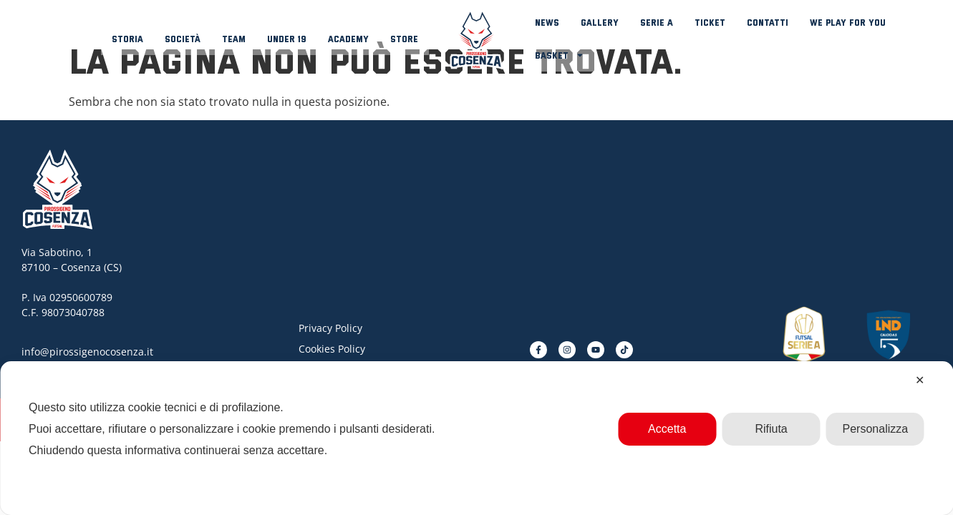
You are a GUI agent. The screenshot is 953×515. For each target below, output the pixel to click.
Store (404, 39)
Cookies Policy (332, 348)
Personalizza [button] (876, 429)
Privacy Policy (330, 328)
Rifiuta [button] (771, 429)
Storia (127, 39)
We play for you (848, 22)
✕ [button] (919, 380)
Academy (348, 39)
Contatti (767, 22)
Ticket (710, 22)
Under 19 (286, 39)
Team (234, 39)
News (547, 22)
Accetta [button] (667, 429)
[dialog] (476, 438)
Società (182, 39)
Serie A (656, 22)
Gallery (600, 22)
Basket (559, 55)
